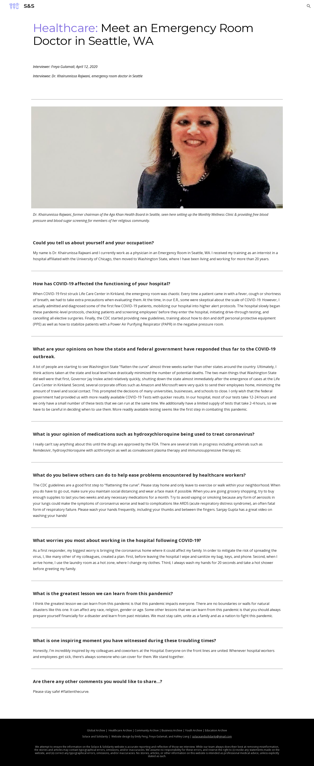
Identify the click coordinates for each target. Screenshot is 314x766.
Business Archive (172, 730)
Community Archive (147, 730)
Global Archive (96, 730)
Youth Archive (193, 730)
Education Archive (215, 730)
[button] (309, 6)
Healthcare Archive (120, 730)
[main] (157, 34)
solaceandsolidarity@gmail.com (212, 736)
